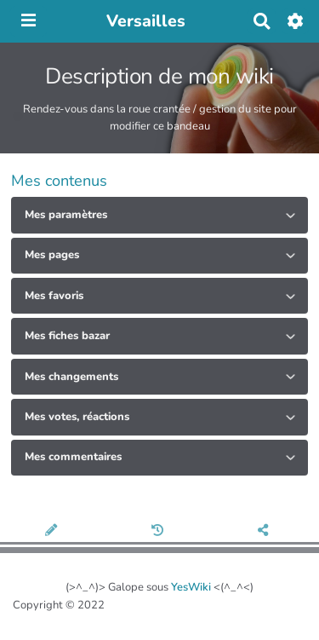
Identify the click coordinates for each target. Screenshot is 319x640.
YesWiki (191, 587)
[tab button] (159, 214)
